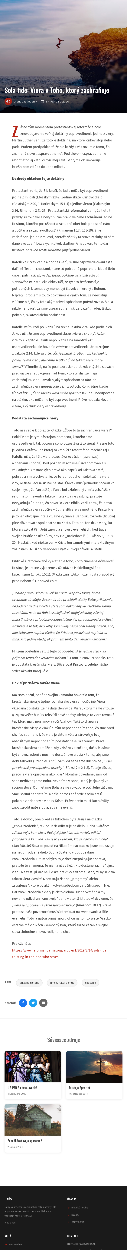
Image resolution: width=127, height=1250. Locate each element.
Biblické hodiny (79, 1208)
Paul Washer (15, 1244)
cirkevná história (29, 982)
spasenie (90, 982)
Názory (75, 1215)
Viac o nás (10, 1223)
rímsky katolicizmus (62, 982)
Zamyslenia (77, 1222)
